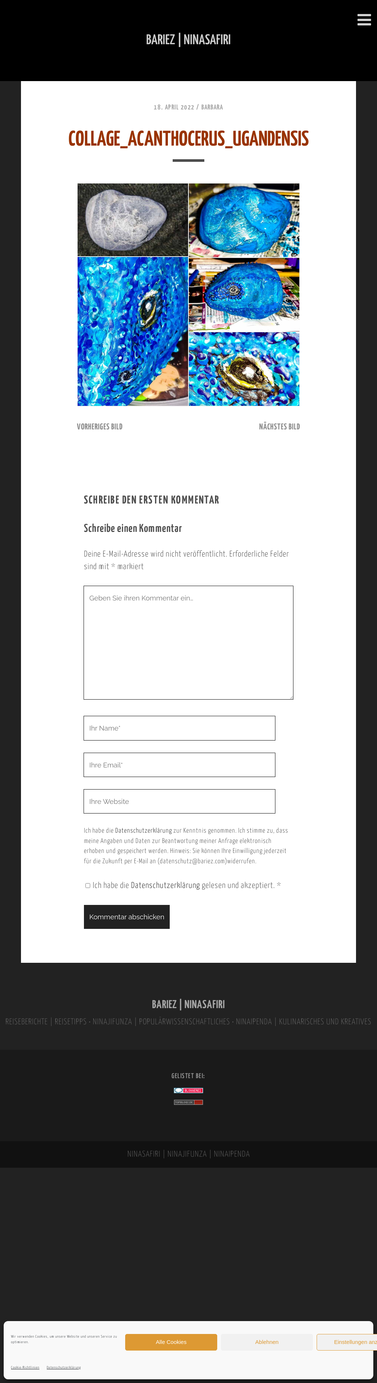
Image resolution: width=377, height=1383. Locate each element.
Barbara (212, 107)
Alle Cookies (171, 1342)
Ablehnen (266, 1342)
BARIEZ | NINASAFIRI (188, 1005)
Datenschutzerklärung (64, 1367)
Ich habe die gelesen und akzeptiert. (183, 886)
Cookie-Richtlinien (25, 1367)
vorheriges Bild (100, 427)
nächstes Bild (279, 427)
